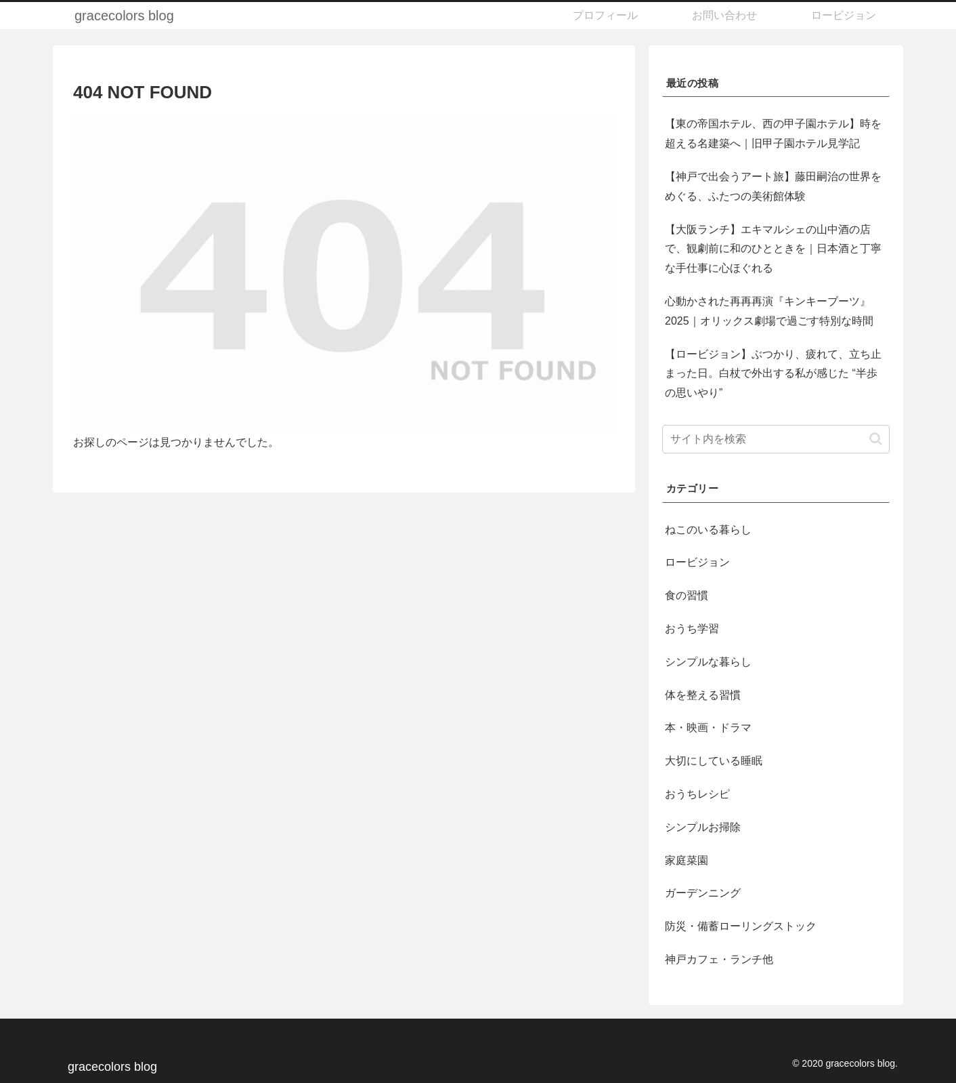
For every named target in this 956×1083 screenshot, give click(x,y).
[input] (776, 439)
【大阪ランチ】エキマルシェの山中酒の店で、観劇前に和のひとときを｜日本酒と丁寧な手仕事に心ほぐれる (773, 249)
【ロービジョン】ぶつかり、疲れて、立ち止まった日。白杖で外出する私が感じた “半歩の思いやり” (773, 373)
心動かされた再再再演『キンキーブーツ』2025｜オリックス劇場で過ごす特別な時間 (769, 311)
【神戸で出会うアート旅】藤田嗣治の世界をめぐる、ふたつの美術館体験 (773, 186)
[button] (876, 439)
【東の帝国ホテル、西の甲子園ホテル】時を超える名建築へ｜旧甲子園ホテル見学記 (773, 133)
